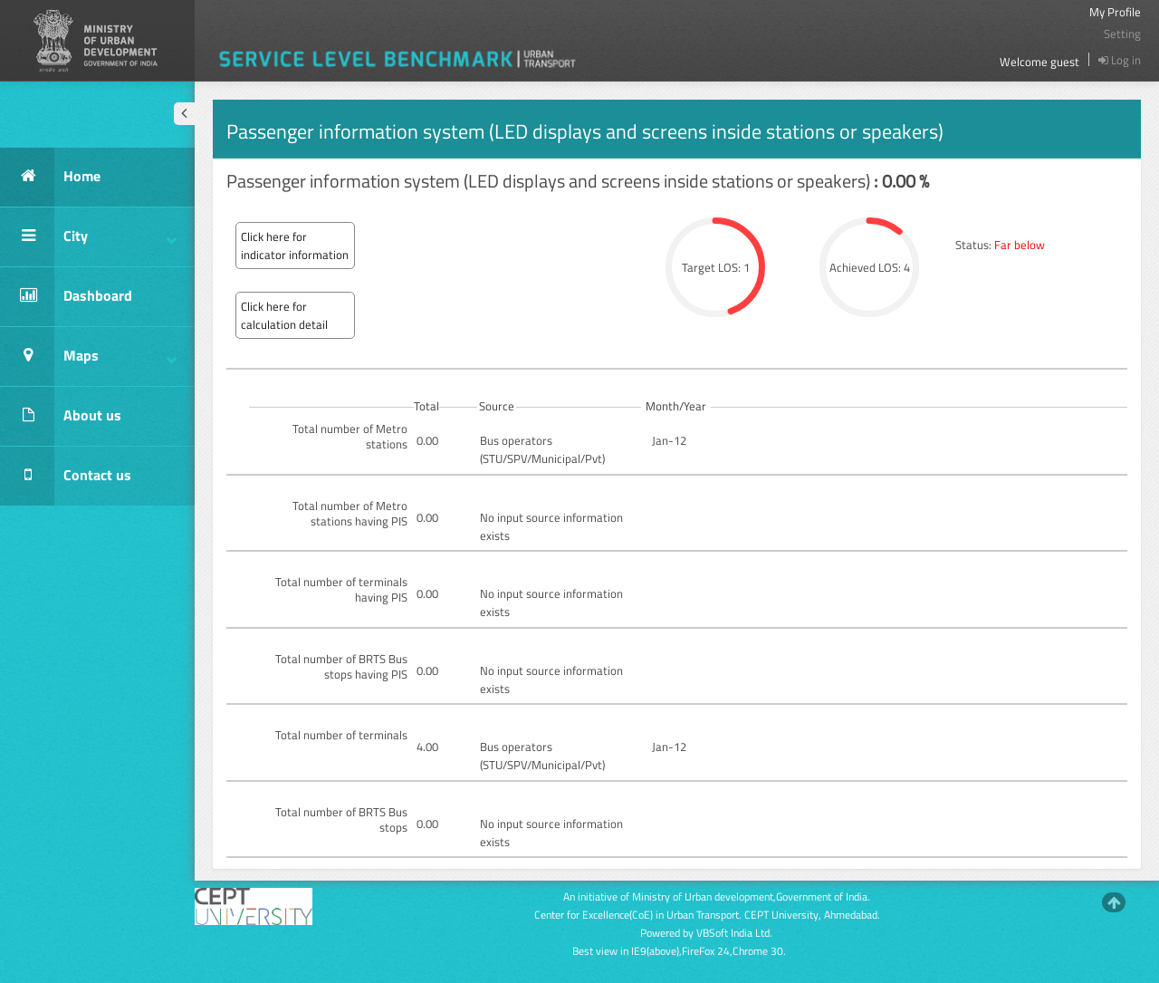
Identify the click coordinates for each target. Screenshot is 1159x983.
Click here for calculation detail (284, 315)
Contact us (65, 476)
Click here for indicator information (295, 245)
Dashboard (66, 296)
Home (50, 177)
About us (60, 416)
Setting (1122, 33)
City (88, 236)
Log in (1119, 60)
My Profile (1115, 12)
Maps (88, 356)
